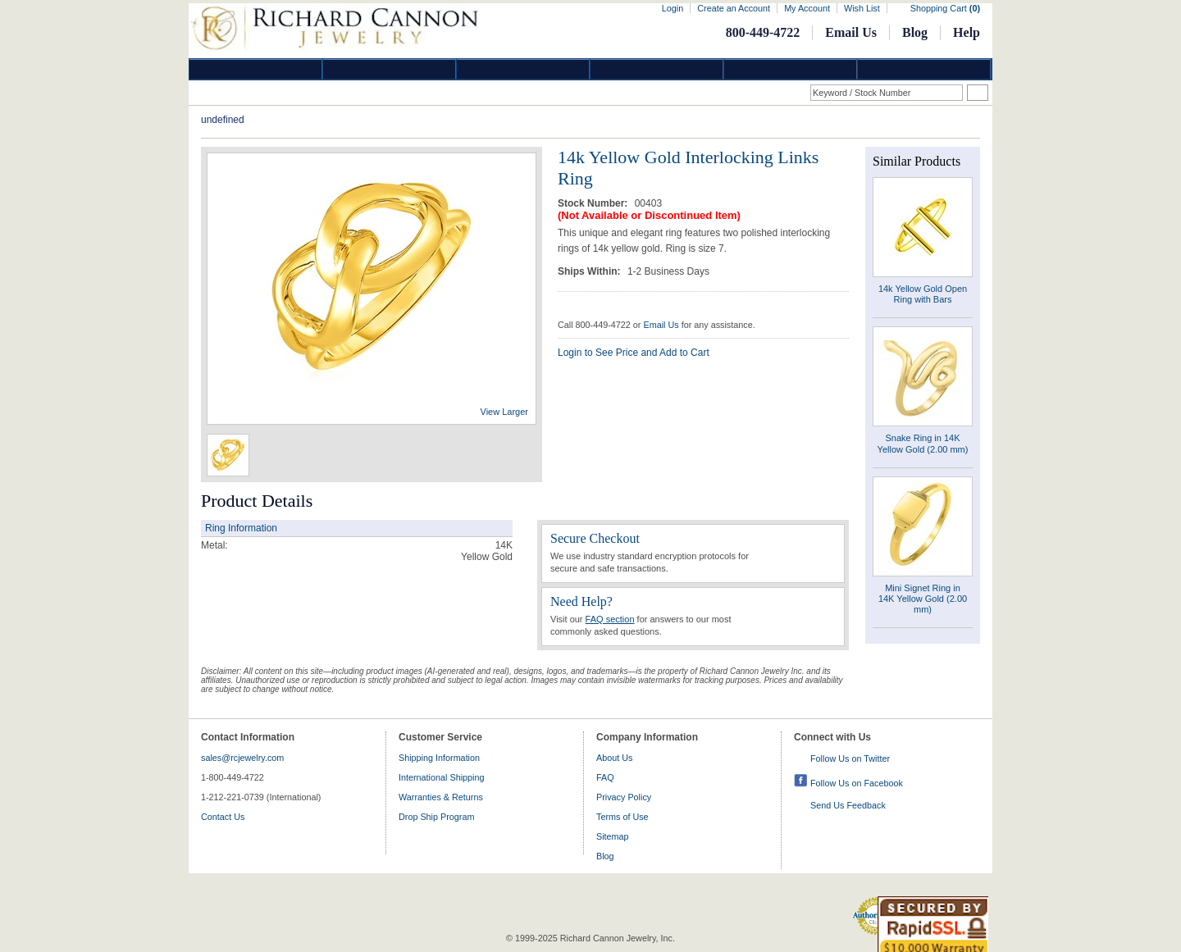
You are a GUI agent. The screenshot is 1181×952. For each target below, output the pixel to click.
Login (672, 8)
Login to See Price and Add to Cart (633, 352)
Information (790, 69)
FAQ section (610, 619)
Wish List (862, 8)
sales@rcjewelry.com (242, 758)
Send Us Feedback (848, 805)
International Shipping (441, 777)
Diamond (255, 69)
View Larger (505, 412)
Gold (389, 69)
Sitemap (612, 836)
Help (966, 32)
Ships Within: (590, 271)
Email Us (851, 32)
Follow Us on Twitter (850, 758)
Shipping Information (439, 758)
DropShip (924, 69)
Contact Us (222, 817)
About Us (614, 758)
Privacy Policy (623, 797)
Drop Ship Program (436, 817)
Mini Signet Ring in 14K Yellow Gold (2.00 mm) (922, 598)
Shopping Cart (945, 8)
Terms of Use (622, 817)
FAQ (605, 777)
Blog (915, 32)
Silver (523, 69)
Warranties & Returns (441, 797)
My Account (807, 8)
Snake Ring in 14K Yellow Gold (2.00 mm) (923, 443)
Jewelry (656, 69)
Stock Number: (594, 203)
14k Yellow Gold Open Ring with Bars (922, 294)
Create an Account (733, 8)
